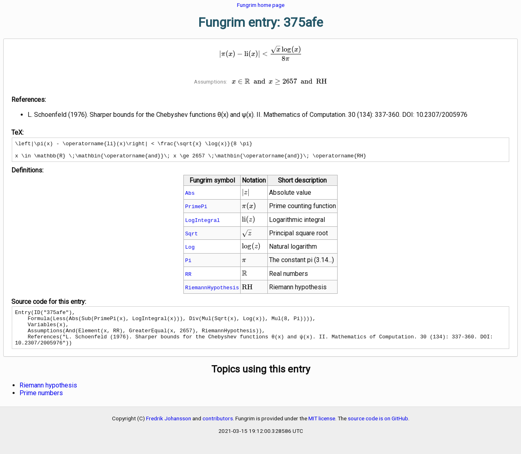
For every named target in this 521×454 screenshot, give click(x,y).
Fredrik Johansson (168, 429)
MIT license (321, 429)
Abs (189, 196)
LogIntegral (202, 223)
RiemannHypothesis (212, 291)
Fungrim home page (260, 5)
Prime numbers (41, 404)
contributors (217, 429)
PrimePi (196, 209)
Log (189, 250)
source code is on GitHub (378, 429)
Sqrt (191, 237)
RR (188, 277)
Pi (188, 263)
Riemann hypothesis (48, 396)
